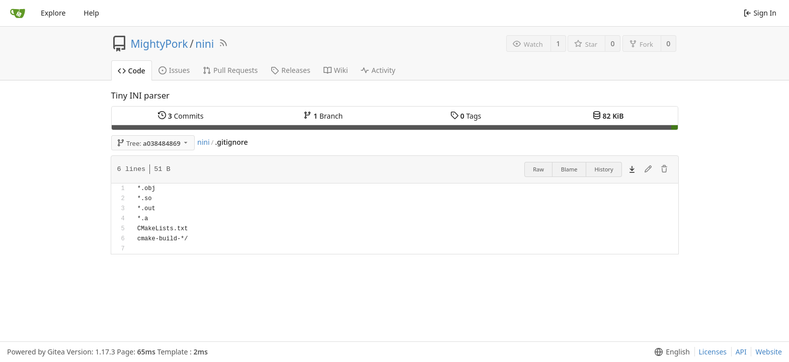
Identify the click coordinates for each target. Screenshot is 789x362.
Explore (53, 13)
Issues (174, 70)
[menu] (670, 352)
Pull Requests (230, 70)
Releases (290, 70)
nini (204, 44)
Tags (465, 116)
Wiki (336, 70)
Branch (323, 116)
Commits (180, 116)
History (603, 169)
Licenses (713, 351)
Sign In (760, 13)
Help (91, 13)
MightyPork (159, 44)
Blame (569, 169)
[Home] (17, 13)
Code (131, 70)
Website (768, 351)
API (741, 351)
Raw (538, 169)
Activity (378, 70)
